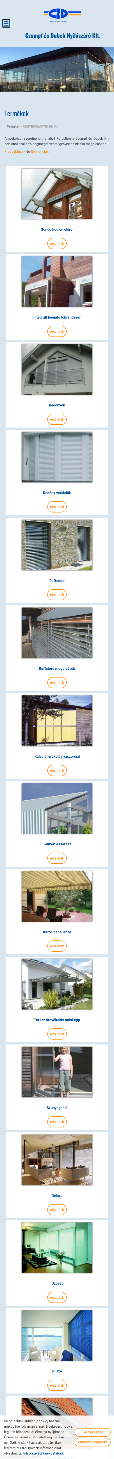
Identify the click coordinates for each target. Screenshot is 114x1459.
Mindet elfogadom (92, 1442)
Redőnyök (57, 384)
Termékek (13, 126)
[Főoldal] (63, 16)
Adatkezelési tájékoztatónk (43, 1453)
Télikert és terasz (57, 788)
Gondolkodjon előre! (57, 222)
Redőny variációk (57, 465)
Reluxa (57, 1112)
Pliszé (57, 1273)
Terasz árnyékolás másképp (57, 950)
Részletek (57, 236)
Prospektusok (15, 151)
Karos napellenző (57, 869)
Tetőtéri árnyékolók (57, 1354)
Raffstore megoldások (57, 627)
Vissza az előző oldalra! (33, 1393)
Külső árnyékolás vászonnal (57, 708)
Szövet (57, 1193)
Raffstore (57, 546)
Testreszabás (92, 1432)
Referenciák (40, 151)
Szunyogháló (57, 1031)
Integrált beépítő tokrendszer (57, 303)
